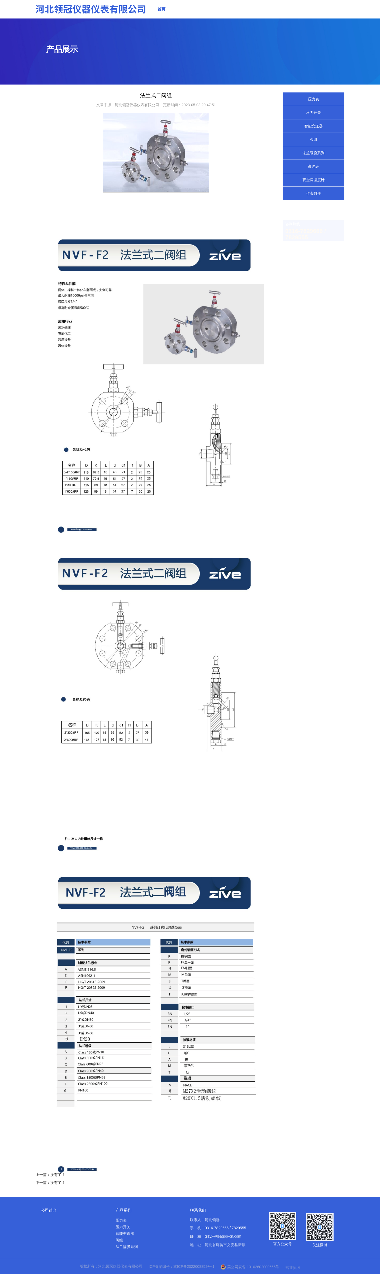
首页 (161, 9)
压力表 (313, 99)
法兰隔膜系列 (313, 153)
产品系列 (123, 1210)
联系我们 (331, 21)
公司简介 (49, 1210)
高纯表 (313, 166)
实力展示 (257, 12)
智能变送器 (313, 126)
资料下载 (306, 17)
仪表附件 (313, 193)
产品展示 (207, 10)
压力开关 (313, 112)
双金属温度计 (313, 180)
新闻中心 (232, 11)
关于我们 (182, 9)
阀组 (313, 139)
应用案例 (281, 14)
